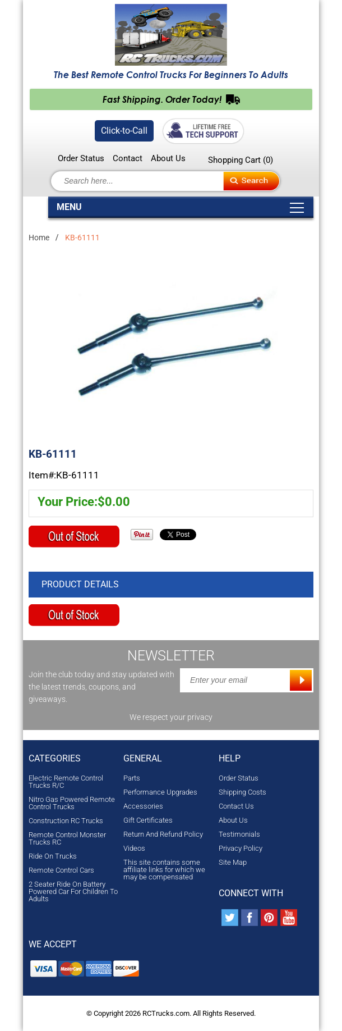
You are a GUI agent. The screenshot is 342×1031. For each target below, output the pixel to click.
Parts (131, 778)
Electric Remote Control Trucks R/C (66, 781)
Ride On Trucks (53, 856)
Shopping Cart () (240, 160)
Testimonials (239, 834)
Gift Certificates (148, 820)
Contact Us (236, 806)
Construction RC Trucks (66, 820)
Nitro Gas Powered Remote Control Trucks (72, 803)
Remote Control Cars (61, 870)
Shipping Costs (242, 792)
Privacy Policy (240, 848)
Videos (134, 848)
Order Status (81, 158)
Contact (127, 158)
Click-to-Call (124, 130)
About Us (168, 158)
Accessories (143, 806)
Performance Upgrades (160, 792)
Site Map (233, 862)
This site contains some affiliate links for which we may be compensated (164, 870)
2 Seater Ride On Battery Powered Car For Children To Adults (73, 891)
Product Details (80, 584)
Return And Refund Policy (163, 834)
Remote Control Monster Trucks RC (67, 838)
